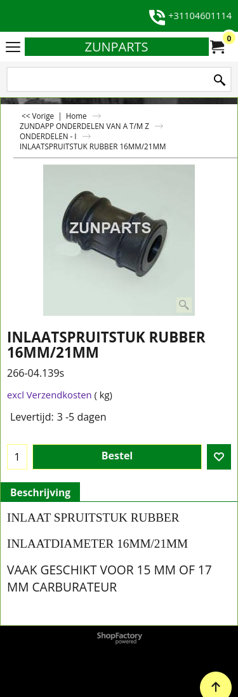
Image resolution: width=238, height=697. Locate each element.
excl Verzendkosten (49, 394)
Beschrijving (40, 492)
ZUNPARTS (116, 46)
